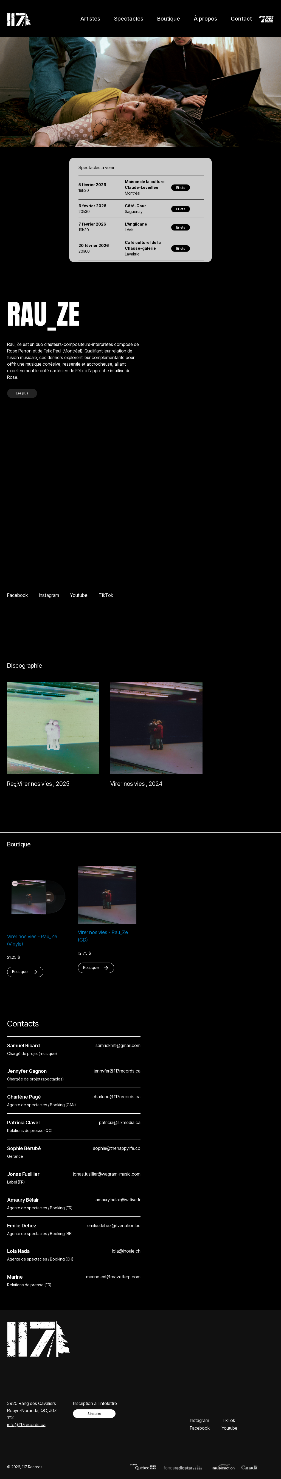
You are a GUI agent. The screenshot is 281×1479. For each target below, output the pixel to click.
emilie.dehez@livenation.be (113, 1225)
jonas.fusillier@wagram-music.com (106, 1174)
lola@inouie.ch (126, 1251)
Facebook (17, 595)
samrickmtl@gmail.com (117, 1045)
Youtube (79, 595)
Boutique (168, 18)
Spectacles (128, 18)
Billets (180, 188)
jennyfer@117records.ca (117, 1071)
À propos (205, 18)
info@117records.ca (26, 1424)
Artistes (90, 18)
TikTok (106, 595)
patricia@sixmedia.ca (119, 1122)
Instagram (49, 595)
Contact (241, 18)
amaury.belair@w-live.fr (117, 1199)
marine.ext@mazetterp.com (113, 1276)
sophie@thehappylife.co (116, 1148)
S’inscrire (94, 1414)
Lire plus (22, 393)
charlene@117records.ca (116, 1096)
